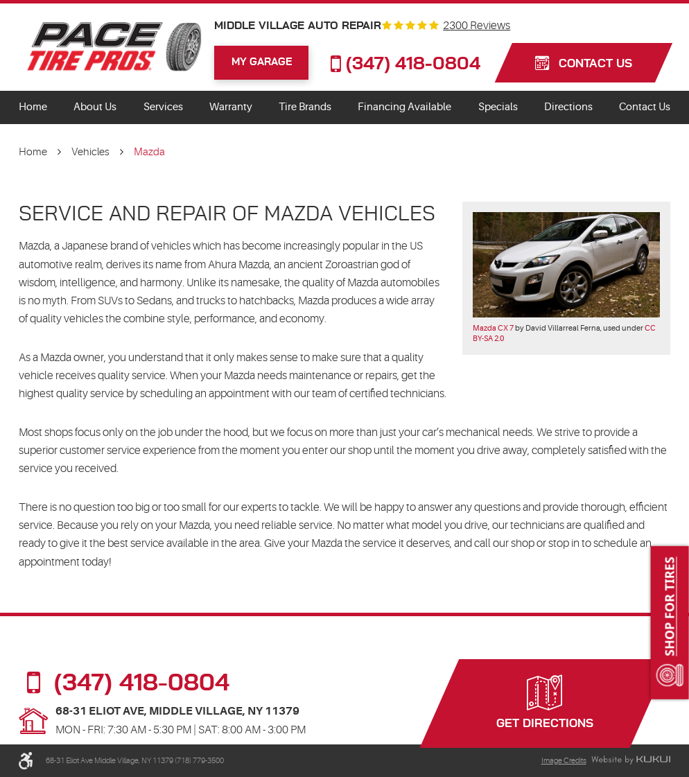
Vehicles (90, 152)
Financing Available (404, 107)
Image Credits (563, 760)
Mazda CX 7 (493, 328)
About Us (94, 107)
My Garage (262, 62)
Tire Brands (305, 107)
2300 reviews (476, 26)
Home (33, 107)
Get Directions (544, 723)
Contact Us (644, 107)
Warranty (230, 107)
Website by (630, 760)
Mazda (149, 152)
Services (163, 107)
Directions (568, 107)
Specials (498, 107)
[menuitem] (33, 107)
